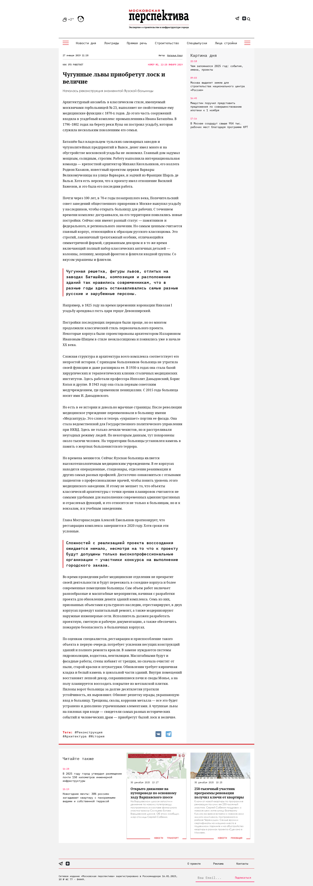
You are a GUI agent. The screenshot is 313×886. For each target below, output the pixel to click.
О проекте (194, 863)
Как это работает (73, 64)
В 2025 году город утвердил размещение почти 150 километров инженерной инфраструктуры (92, 777)
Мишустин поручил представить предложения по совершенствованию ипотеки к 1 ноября (216, 106)
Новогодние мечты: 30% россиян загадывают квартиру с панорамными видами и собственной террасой (89, 797)
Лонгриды (111, 43)
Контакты (242, 863)
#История (97, 736)
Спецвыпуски (197, 43)
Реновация (236, 837)
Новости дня (86, 43)
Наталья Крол (174, 55)
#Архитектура (75, 736)
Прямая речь (137, 43)
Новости (158, 837)
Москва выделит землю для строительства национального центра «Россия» (217, 86)
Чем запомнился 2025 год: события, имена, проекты (216, 67)
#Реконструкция (89, 732)
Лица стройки (226, 43)
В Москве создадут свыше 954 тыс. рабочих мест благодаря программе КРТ (219, 125)
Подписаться (243, 877)
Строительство (167, 43)
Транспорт (172, 837)
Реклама (218, 863)
